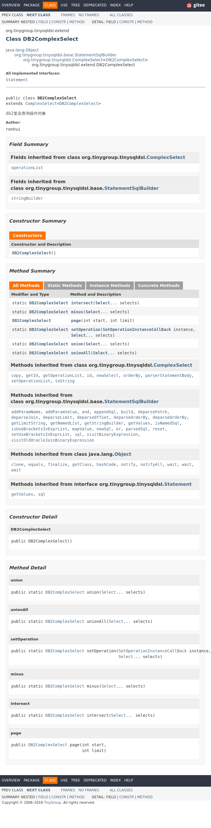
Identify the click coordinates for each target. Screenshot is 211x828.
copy (16, 375)
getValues (139, 423)
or (118, 429)
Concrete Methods (159, 285)
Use (64, 5)
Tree (75, 5)
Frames (68, 15)
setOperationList (30, 381)
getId (32, 375)
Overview (11, 5)
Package (32, 5)
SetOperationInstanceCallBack (137, 329)
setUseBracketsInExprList (40, 434)
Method (77, 22)
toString (65, 381)
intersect (82, 303)
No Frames (89, 15)
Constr (58, 22)
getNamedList (64, 423)
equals (35, 464)
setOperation (85, 329)
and (85, 412)
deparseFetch (152, 412)
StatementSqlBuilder (131, 188)
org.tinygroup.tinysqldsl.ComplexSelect (63, 60)
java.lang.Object (22, 50)
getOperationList (62, 375)
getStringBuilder (103, 423)
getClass (82, 464)
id (89, 375)
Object (123, 454)
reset (159, 429)
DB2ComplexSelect (125, 60)
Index (115, 5)
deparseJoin (24, 417)
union (77, 344)
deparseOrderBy (131, 417)
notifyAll (151, 464)
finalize (57, 464)
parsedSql (137, 429)
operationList (27, 167)
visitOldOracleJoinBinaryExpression (52, 440)
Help (128, 5)
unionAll (80, 353)
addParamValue (61, 412)
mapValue (82, 429)
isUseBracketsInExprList (39, 429)
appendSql (105, 412)
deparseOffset (93, 417)
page (76, 320)
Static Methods (64, 285)
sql (78, 434)
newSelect (108, 375)
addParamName (25, 412)
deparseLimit (57, 417)
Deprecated (95, 5)
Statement (17, 79)
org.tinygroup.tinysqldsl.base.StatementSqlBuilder (65, 55)
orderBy (131, 375)
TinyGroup (52, 803)
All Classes (121, 15)
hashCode (106, 464)
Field (43, 22)
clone (17, 464)
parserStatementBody (168, 375)
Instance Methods (110, 285)
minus (77, 312)
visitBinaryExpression (112, 434)
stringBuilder (27, 198)
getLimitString (28, 423)
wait (172, 464)
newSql (104, 429)
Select (102, 303)
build (127, 412)
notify (128, 464)
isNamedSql (167, 423)
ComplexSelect (41, 103)
